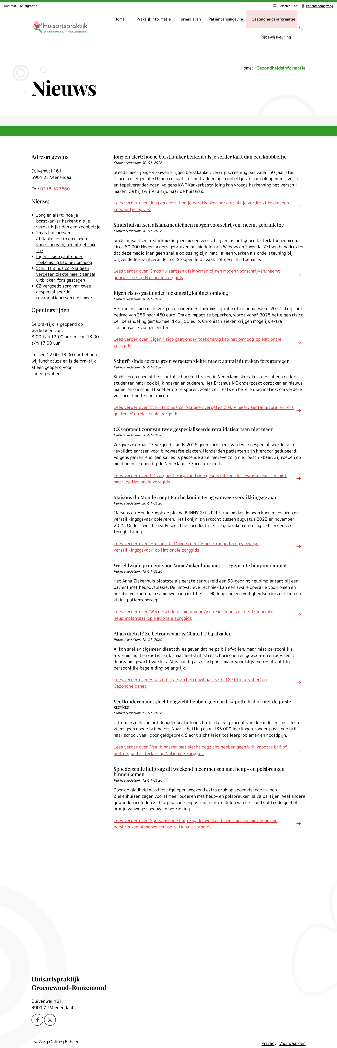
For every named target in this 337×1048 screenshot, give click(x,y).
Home (119, 19)
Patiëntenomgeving (226, 19)
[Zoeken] (301, 27)
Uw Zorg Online (46, 1042)
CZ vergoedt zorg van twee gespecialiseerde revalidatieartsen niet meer (64, 292)
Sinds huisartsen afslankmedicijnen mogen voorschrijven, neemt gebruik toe (66, 241)
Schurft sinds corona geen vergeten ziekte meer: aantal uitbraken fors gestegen (65, 274)
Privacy (268, 1043)
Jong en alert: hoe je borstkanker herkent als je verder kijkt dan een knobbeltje (68, 221)
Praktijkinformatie (153, 19)
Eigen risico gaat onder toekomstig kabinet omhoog (64, 259)
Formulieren (190, 19)
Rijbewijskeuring (275, 37)
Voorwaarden (292, 1043)
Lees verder (201, 206)
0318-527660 (55, 189)
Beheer (72, 1042)
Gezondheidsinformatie (273, 19)
